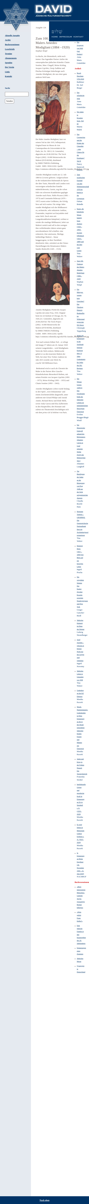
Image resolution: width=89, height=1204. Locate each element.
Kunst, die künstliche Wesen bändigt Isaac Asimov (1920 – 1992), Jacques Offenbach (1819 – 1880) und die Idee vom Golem (80, 229)
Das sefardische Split (80, 95)
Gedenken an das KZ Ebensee (80, 693)
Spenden (8, 63)
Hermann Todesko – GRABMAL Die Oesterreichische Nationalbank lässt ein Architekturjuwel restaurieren (82, 523)
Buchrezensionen (12, 44)
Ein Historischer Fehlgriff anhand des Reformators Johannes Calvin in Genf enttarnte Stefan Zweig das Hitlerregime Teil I (81, 443)
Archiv (8, 40)
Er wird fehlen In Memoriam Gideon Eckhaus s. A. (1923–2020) (80, 833)
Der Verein (9, 67)
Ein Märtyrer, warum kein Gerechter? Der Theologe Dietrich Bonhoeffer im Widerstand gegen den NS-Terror (81, 307)
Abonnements (11, 58)
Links (7, 72)
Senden (9, 101)
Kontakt (8, 76)
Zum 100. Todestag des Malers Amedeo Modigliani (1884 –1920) (80, 270)
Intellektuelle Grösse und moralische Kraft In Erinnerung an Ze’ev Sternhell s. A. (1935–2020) (81, 799)
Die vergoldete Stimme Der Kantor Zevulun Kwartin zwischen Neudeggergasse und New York (82, 592)
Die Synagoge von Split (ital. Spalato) (80, 48)
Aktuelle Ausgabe (12, 35)
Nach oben (44, 1200)
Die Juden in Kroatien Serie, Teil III (80, 118)
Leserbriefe (10, 49)
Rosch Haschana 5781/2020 (80, 76)
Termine (8, 54)
